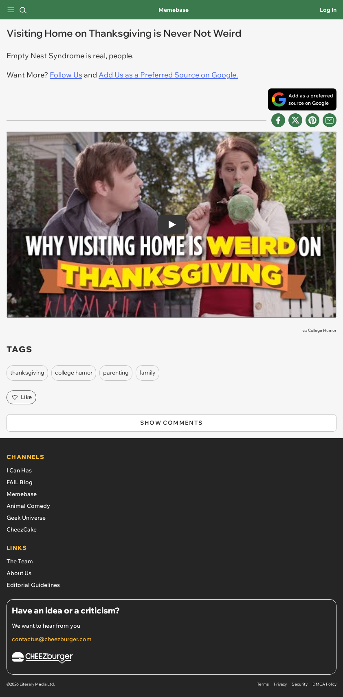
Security (300, 684)
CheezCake (22, 529)
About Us (19, 573)
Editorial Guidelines (33, 585)
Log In (328, 9)
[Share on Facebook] (278, 120)
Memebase (173, 9)
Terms (263, 684)
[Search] (23, 9)
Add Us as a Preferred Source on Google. (168, 74)
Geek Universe (26, 517)
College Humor (322, 330)
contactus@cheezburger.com (52, 639)
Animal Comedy (28, 506)
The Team (20, 561)
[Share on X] (295, 120)
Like (21, 397)
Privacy (280, 684)
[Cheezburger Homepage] (171, 658)
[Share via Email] (329, 120)
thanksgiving (27, 372)
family (147, 372)
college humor (73, 372)
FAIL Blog (20, 482)
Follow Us (66, 74)
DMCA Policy (324, 684)
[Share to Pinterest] (312, 120)
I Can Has (19, 470)
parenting (116, 372)
